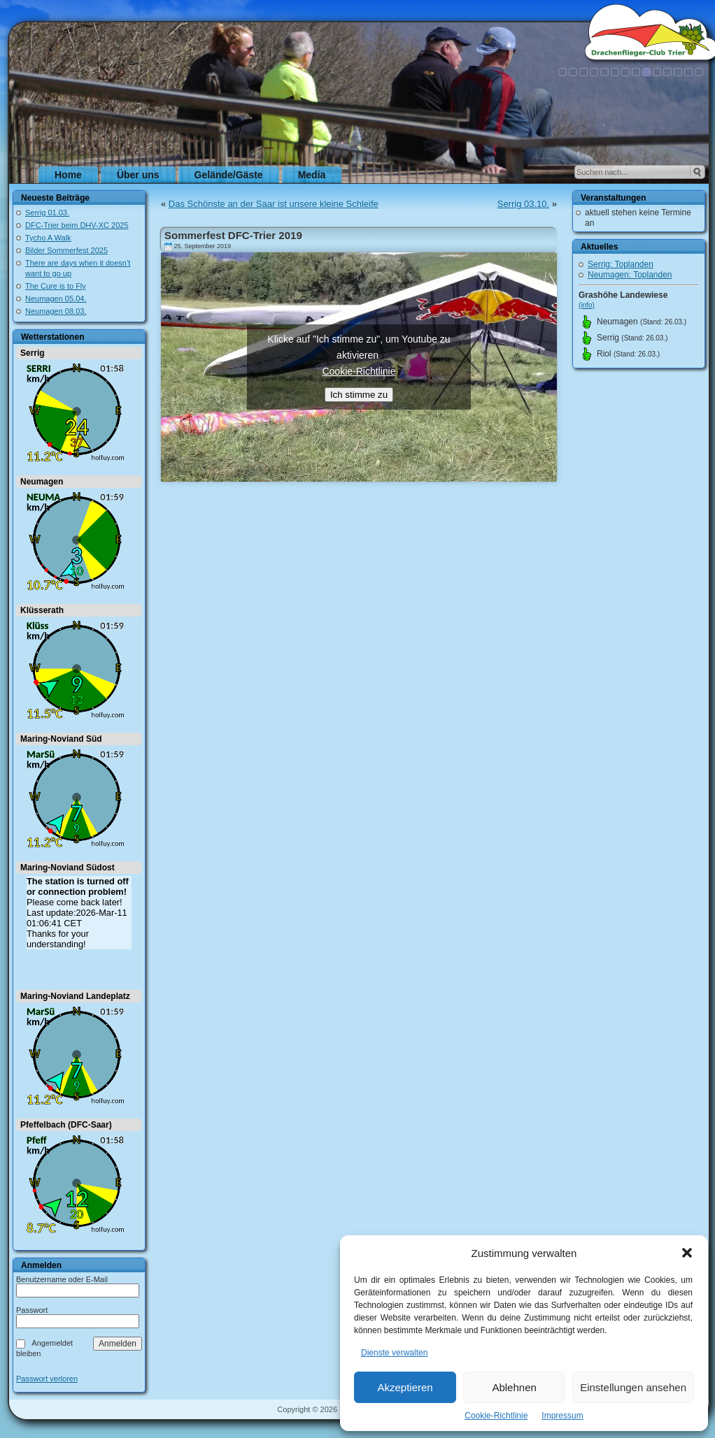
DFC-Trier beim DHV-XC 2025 (77, 225)
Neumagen (41, 482)
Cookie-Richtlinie (496, 1416)
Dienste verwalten (394, 1353)
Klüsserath (42, 610)
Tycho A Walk (48, 237)
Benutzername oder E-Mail (62, 1279)
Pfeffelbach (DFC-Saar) (66, 1125)
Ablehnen (514, 1387)
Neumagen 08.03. (55, 311)
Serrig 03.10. (523, 204)
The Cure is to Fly (55, 286)
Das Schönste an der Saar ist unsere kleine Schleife (273, 204)
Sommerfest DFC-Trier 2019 (233, 235)
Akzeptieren (404, 1387)
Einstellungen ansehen (633, 1387)
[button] (687, 1253)
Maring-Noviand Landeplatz (75, 996)
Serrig (32, 353)
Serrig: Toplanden (620, 264)
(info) (587, 305)
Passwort (32, 1310)
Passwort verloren (47, 1379)
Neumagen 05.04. (55, 298)
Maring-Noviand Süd (61, 739)
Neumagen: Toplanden (630, 275)
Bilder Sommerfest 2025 (66, 250)
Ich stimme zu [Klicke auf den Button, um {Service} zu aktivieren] (359, 394)
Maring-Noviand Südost (67, 867)
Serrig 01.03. (47, 212)
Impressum (562, 1416)
